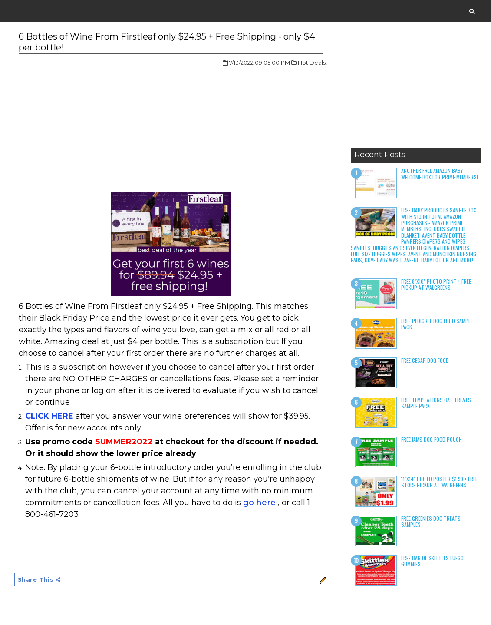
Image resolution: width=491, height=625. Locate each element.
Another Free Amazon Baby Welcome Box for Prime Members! (439, 173)
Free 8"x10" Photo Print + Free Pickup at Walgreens (436, 284)
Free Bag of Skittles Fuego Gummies (432, 561)
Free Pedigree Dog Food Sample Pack (437, 324)
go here (259, 502)
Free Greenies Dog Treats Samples (431, 521)
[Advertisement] (416, 89)
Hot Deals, (312, 62)
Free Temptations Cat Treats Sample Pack (436, 403)
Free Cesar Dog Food (425, 360)
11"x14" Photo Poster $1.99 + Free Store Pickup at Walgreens (439, 482)
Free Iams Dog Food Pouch (431, 439)
